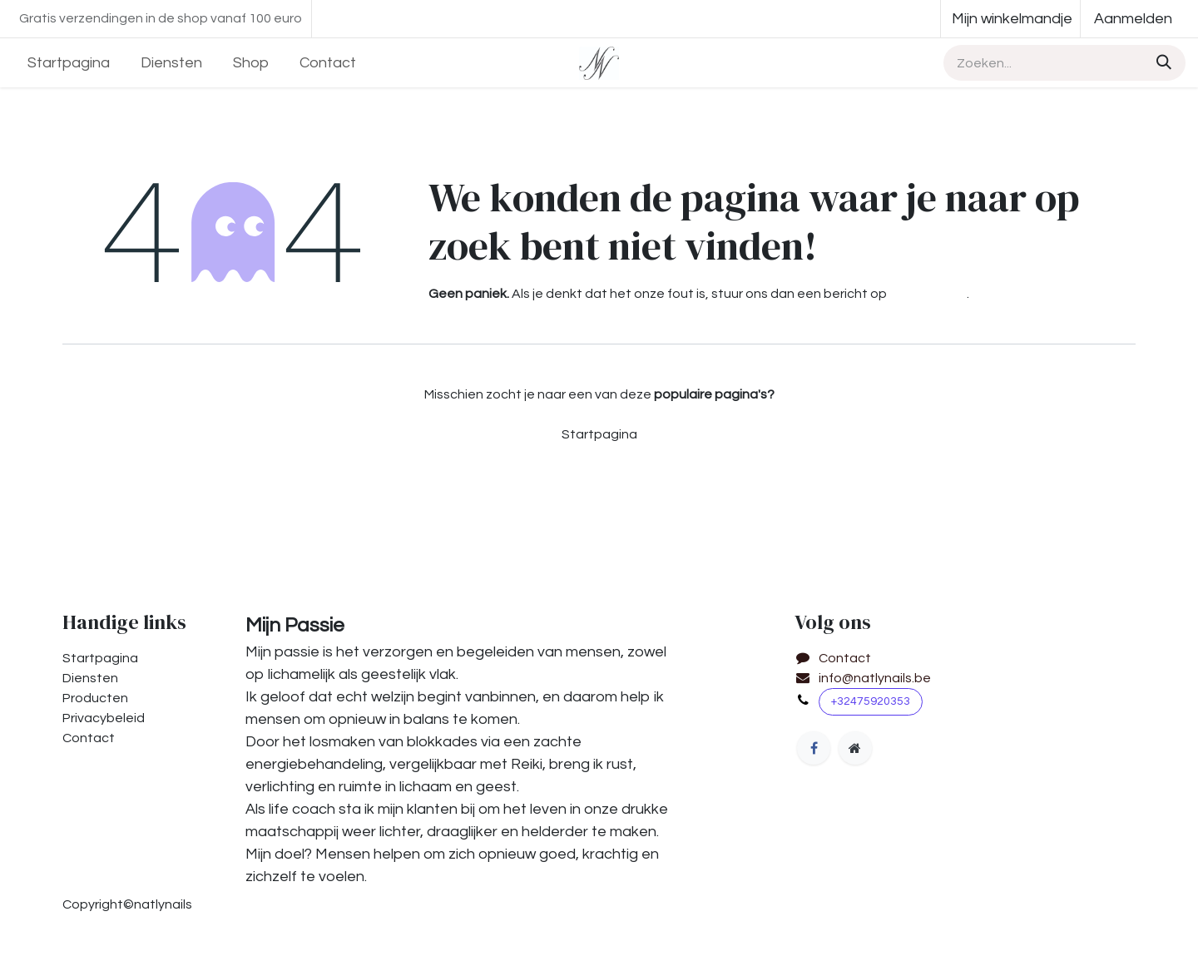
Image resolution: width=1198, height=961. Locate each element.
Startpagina (599, 434)
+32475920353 (870, 701)
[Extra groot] (855, 748)
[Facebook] (813, 748)
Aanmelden (1133, 19)
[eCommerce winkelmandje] (1010, 18)
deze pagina (928, 293)
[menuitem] (69, 63)
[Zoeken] (1161, 63)
